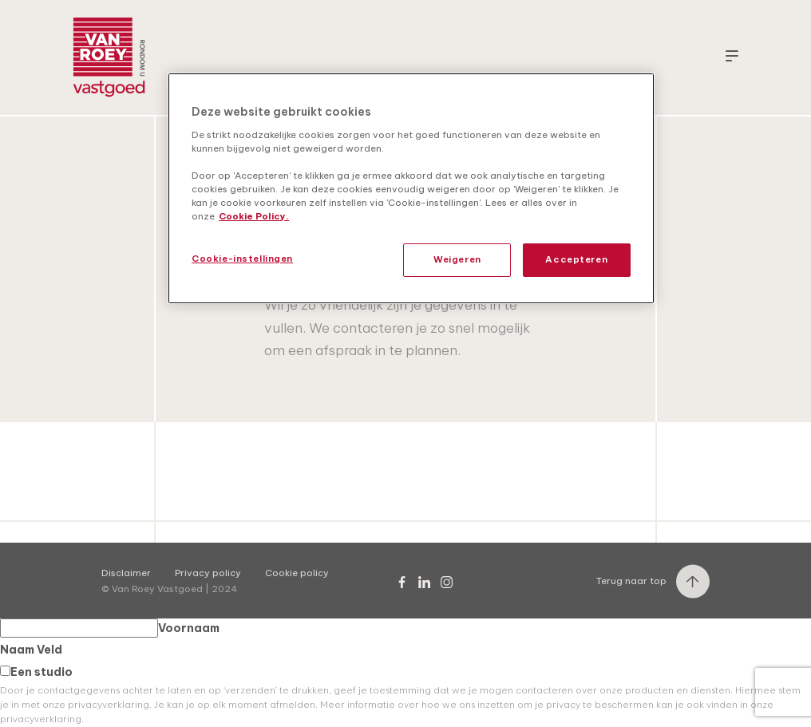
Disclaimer (126, 573)
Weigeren (457, 259)
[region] (411, 188)
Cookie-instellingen (242, 258)
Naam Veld (31, 649)
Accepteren (576, 259)
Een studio (36, 672)
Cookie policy (297, 573)
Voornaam (110, 628)
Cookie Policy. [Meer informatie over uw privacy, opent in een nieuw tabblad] (254, 216)
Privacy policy (208, 573)
